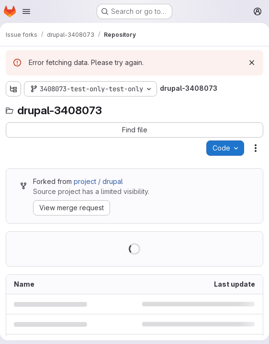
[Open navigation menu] (26, 11)
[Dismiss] (252, 62)
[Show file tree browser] (13, 89)
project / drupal (98, 181)
